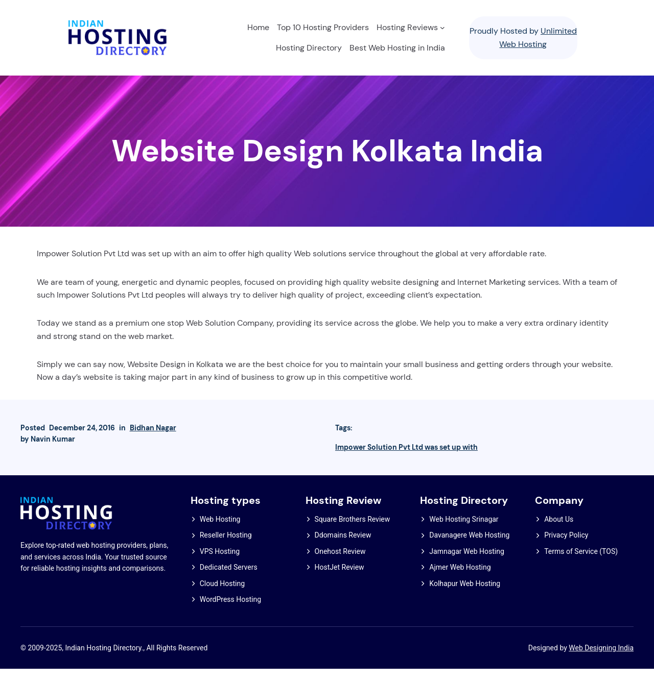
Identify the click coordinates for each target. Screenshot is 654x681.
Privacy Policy (566, 546)
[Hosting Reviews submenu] (439, 30)
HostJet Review (339, 578)
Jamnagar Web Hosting (466, 562)
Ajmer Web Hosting (460, 578)
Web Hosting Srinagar (463, 530)
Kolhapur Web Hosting (464, 594)
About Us (558, 530)
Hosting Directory (467, 511)
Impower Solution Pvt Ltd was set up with (406, 456)
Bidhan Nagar (153, 437)
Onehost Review (340, 562)
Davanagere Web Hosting (469, 546)
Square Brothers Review (352, 530)
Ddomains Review (343, 546)
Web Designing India (601, 659)
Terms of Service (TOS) (581, 562)
